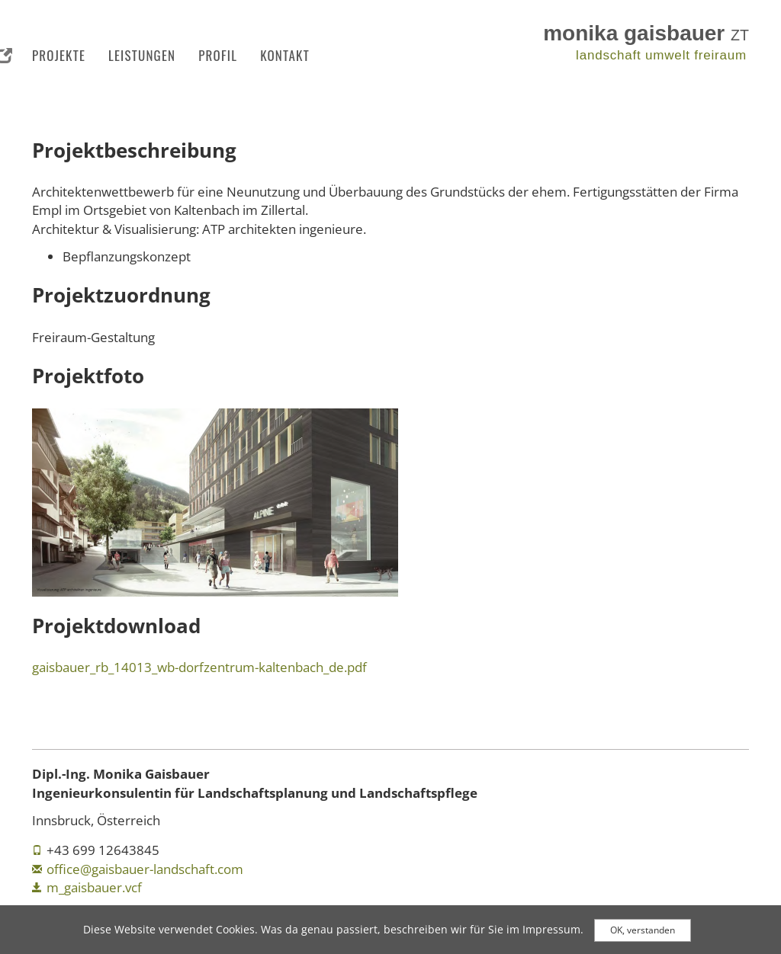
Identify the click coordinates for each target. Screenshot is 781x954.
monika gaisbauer (646, 33)
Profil (217, 55)
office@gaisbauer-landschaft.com (145, 869)
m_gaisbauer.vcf (94, 887)
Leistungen (141, 55)
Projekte (58, 55)
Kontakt (285, 55)
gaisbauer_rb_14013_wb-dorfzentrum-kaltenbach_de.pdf (199, 667)
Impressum (551, 932)
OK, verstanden (642, 933)
